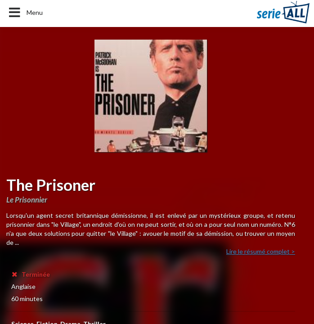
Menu (25, 12)
